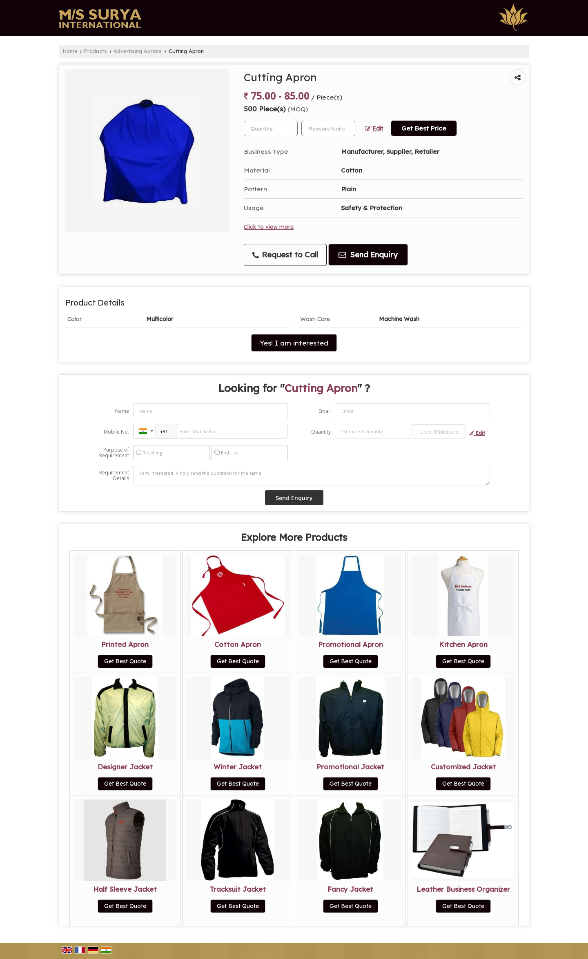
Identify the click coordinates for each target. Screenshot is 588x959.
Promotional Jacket (350, 766)
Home (70, 51)
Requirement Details (114, 475)
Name (122, 411)
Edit (374, 128)
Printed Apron (125, 644)
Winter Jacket (238, 766)
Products (95, 51)
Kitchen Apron (463, 644)
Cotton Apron (237, 644)
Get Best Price (423, 128)
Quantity (321, 431)
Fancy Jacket (350, 889)
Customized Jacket (463, 766)
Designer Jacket (125, 766)
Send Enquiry (368, 254)
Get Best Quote (125, 661)
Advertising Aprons (138, 51)
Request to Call (285, 254)
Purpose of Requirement (114, 452)
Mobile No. (116, 431)
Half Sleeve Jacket (125, 889)
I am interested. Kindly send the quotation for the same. (311, 475)
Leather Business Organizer (463, 889)
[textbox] (328, 128)
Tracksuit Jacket (238, 889)
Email (324, 411)
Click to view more (269, 226)
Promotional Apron (350, 644)
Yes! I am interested (294, 343)
